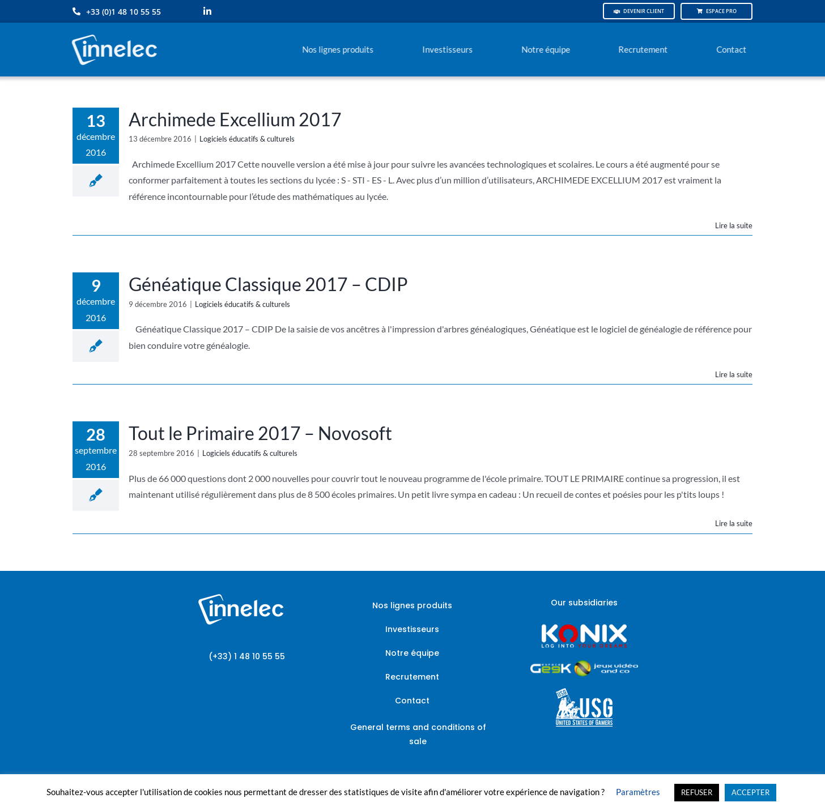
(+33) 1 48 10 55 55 (247, 656)
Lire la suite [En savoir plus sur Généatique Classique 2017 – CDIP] (733, 374)
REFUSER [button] (696, 792)
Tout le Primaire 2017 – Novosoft (260, 433)
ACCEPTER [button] (750, 792)
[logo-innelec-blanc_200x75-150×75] (112, 32)
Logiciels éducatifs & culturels (247, 138)
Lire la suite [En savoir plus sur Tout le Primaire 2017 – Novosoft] (733, 523)
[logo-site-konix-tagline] (584, 627)
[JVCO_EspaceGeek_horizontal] (584, 664)
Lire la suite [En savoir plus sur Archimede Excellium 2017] (733, 225)
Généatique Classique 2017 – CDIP (268, 284)
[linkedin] (207, 11)
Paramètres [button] (638, 792)
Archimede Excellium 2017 (235, 119)
